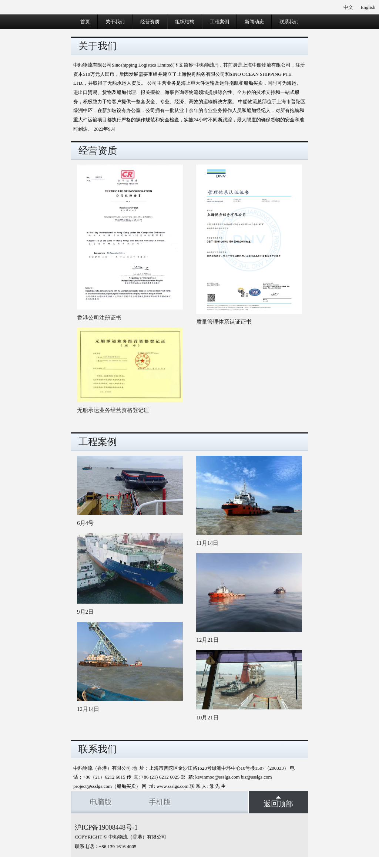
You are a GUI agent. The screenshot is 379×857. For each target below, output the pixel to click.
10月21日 (207, 717)
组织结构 (184, 21)
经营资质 (150, 21)
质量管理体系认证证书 (224, 321)
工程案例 (219, 21)
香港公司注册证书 (99, 317)
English (367, 7)
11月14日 (207, 543)
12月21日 (207, 640)
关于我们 (115, 21)
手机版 (160, 802)
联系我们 (289, 21)
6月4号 (85, 523)
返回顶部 (278, 802)
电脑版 (101, 802)
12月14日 (88, 709)
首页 (85, 21)
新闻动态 (254, 21)
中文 (348, 7)
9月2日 (85, 611)
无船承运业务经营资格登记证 (113, 410)
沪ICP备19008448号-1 (106, 827)
